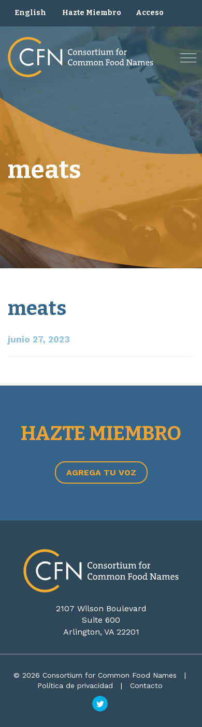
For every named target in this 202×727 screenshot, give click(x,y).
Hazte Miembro (91, 12)
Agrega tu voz (101, 472)
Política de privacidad (75, 685)
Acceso (150, 12)
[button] (188, 58)
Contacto (146, 685)
